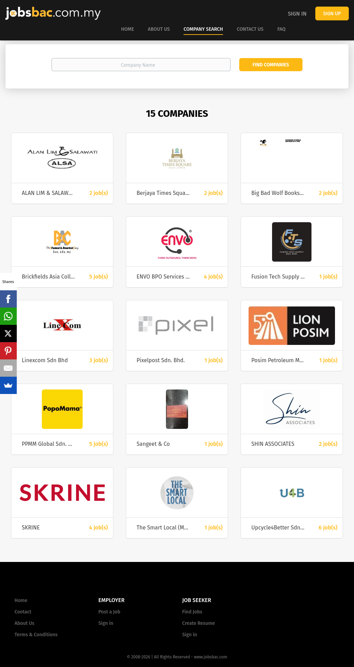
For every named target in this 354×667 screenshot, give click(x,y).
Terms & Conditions (36, 635)
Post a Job (109, 612)
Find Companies (271, 65)
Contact (23, 612)
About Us (24, 623)
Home (21, 600)
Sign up (332, 14)
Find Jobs (192, 612)
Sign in (297, 13)
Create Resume (198, 623)
